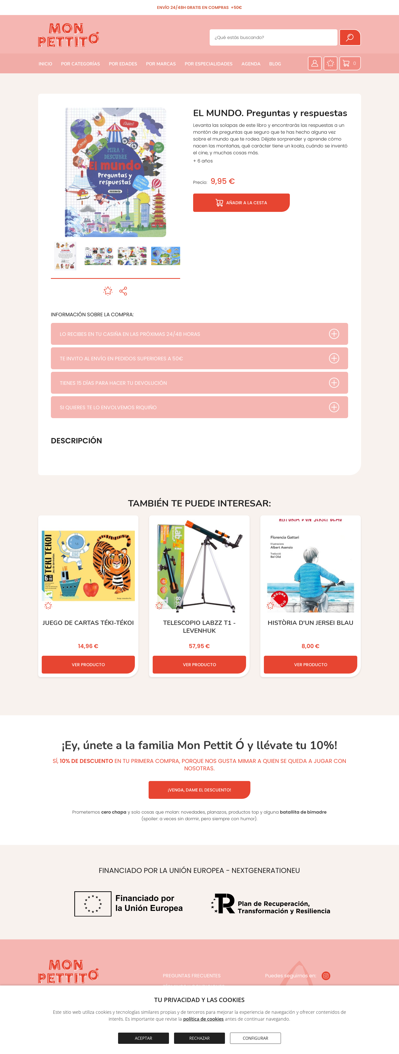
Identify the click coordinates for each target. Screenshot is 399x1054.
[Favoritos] (330, 63)
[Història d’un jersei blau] (310, 596)
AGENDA (251, 64)
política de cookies (203, 1019)
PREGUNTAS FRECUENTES (192, 975)
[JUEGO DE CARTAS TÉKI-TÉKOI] (88, 596)
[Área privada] (315, 63)
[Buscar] (350, 37)
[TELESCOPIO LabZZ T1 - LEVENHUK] (199, 596)
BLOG (275, 64)
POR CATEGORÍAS (80, 64)
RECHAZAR (199, 1038)
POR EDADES (123, 64)
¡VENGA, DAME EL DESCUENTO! (199, 790)
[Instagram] (326, 975)
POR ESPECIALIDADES (209, 64)
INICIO (45, 64)
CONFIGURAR (255, 1038)
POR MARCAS (161, 64)
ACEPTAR (143, 1038)
